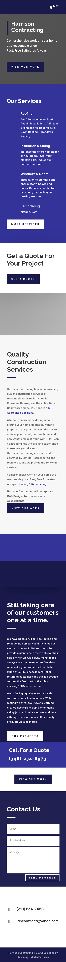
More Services (25, 224)
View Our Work (25, 66)
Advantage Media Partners (33, 957)
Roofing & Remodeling (32, 484)
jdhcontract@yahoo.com (38, 921)
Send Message (42, 877)
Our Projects (25, 736)
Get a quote (23, 279)
